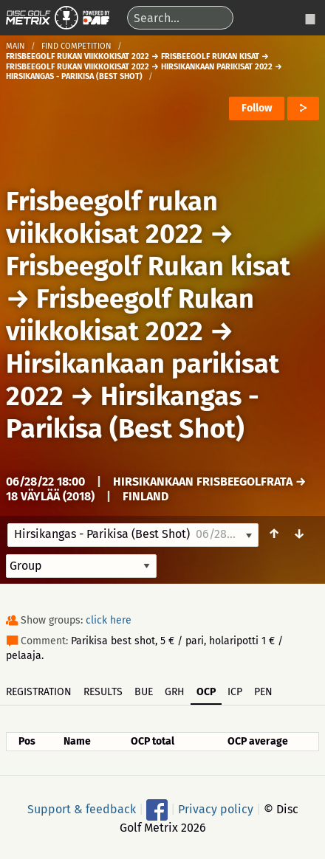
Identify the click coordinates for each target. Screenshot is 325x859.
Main (15, 46)
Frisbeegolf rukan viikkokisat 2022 (112, 217)
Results (103, 692)
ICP (235, 692)
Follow (257, 108)
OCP (206, 692)
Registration (39, 692)
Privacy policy (215, 809)
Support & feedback (81, 809)
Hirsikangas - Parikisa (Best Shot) (132, 412)
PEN (263, 692)
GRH (175, 692)
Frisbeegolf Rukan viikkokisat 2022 (130, 315)
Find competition (76, 46)
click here (108, 620)
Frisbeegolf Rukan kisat (148, 266)
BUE (143, 692)
